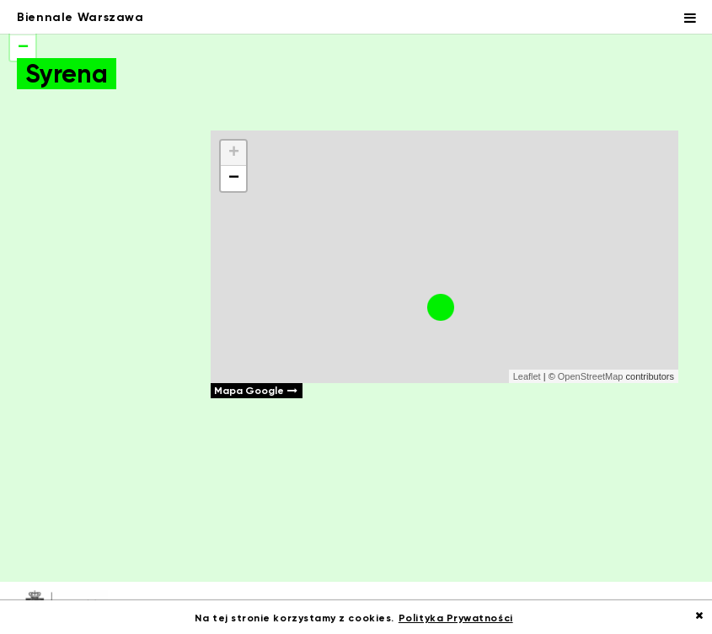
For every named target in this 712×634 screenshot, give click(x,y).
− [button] (233, 178)
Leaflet (527, 376)
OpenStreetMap (591, 376)
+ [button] (233, 153)
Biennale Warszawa (80, 16)
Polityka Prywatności (456, 617)
